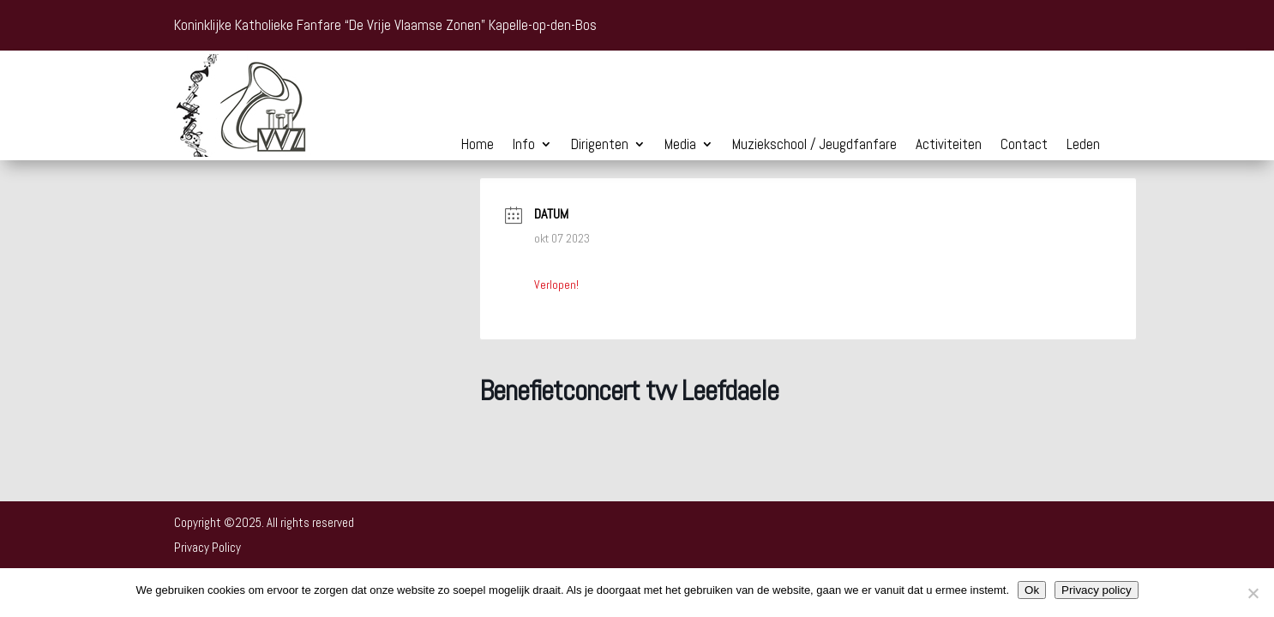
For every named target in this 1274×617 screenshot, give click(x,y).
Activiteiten (949, 145)
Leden (1083, 145)
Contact (1024, 145)
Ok (1032, 590)
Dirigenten (599, 145)
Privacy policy (1096, 590)
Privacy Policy (207, 547)
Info (524, 145)
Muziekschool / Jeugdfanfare (814, 145)
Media (680, 145)
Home (477, 145)
